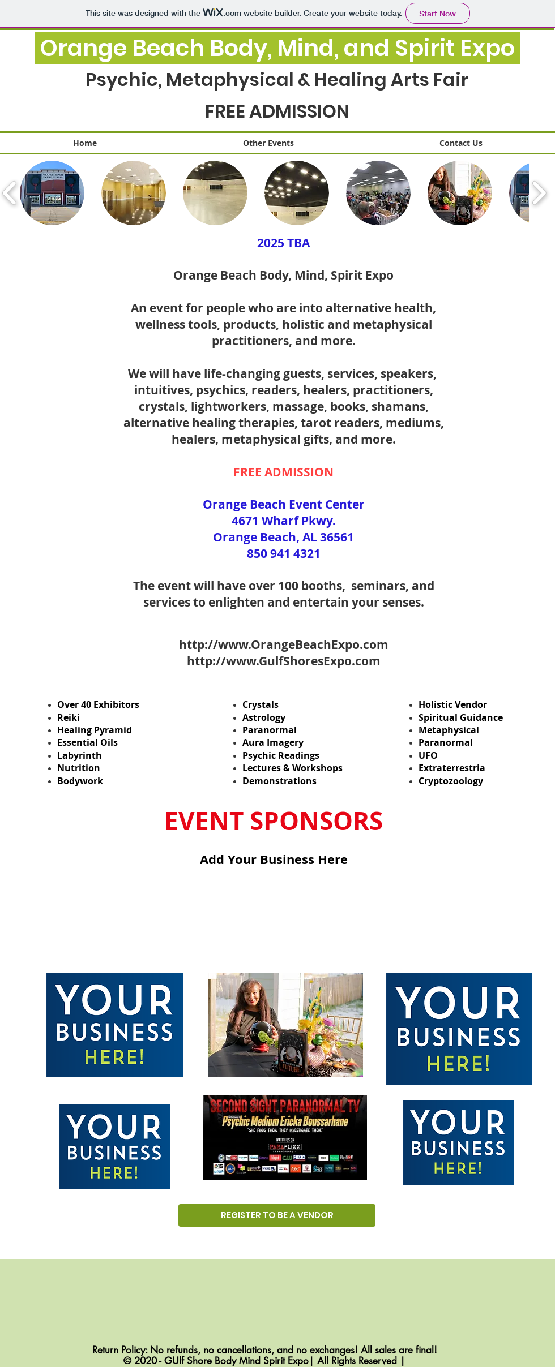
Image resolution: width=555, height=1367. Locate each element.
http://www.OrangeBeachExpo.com (283, 645)
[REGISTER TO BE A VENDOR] (276, 1215)
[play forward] (539, 193)
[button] (52, 193)
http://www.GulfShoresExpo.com (284, 661)
